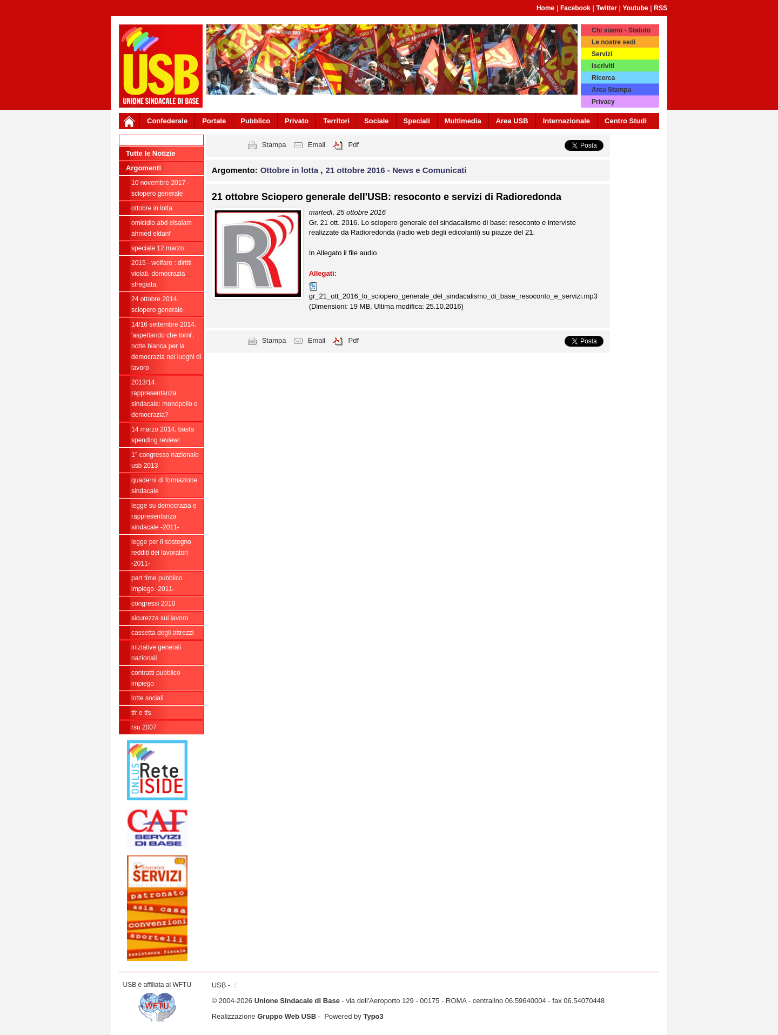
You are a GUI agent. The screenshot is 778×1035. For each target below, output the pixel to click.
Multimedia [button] (463, 121)
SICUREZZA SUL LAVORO (159, 618)
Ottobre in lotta (151, 208)
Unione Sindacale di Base (297, 1001)
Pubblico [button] (255, 121)
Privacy (603, 101)
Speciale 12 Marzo (157, 248)
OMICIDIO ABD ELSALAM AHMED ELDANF (161, 228)
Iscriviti (603, 66)
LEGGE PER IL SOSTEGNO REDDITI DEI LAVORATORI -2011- (161, 552)
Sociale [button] (376, 121)
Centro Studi (626, 121)
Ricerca (603, 78)
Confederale (167, 121)
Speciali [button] (417, 121)
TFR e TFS (141, 712)
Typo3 (373, 1016)
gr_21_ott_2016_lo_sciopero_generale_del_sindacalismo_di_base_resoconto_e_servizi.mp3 (453, 296)
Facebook (575, 8)
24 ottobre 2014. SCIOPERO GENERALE (157, 304)
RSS (660, 8)
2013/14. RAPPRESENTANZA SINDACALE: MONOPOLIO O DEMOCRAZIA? (164, 399)
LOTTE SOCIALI (147, 698)
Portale (214, 121)
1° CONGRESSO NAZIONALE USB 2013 (165, 460)
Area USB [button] (512, 121)
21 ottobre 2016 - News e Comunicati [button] (396, 170)
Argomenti (143, 168)
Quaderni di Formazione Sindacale (164, 485)
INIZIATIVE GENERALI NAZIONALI (156, 652)
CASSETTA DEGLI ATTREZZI (162, 632)
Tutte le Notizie (150, 153)
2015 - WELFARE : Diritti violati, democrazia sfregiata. (161, 273)
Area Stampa (611, 90)
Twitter (606, 8)
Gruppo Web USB (286, 1016)
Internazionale (566, 121)
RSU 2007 (144, 727)
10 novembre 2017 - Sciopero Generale (160, 188)
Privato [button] (296, 121)
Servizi (602, 54)
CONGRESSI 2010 (153, 603)
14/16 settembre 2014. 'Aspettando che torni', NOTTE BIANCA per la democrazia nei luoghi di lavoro (166, 346)
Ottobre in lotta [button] (290, 170)
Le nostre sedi (613, 42)
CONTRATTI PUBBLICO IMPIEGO (155, 678)
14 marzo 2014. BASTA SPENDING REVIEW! (162, 435)
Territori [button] (336, 121)
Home (545, 8)
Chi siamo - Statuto (621, 30)
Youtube (635, 8)
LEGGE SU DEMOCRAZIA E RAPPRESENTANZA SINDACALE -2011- (164, 516)
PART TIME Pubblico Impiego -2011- (157, 583)
